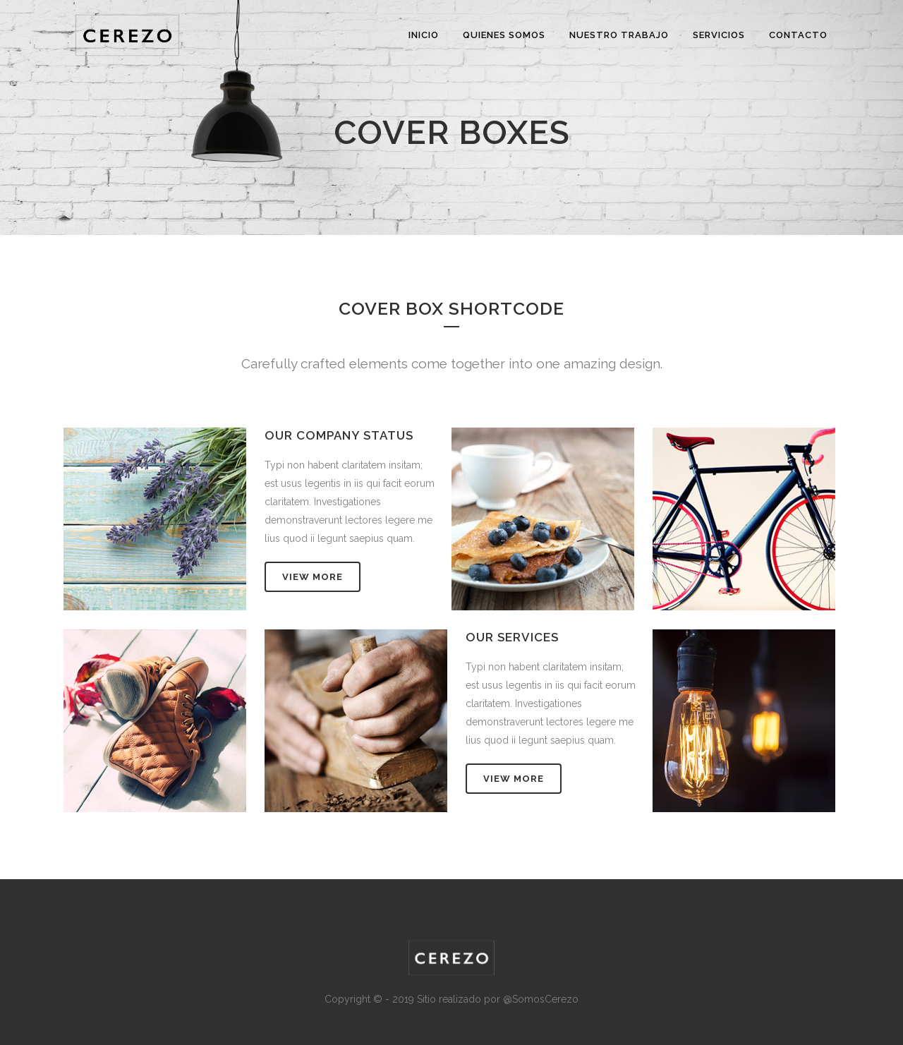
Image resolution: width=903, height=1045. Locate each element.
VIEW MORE (312, 577)
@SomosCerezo (540, 999)
